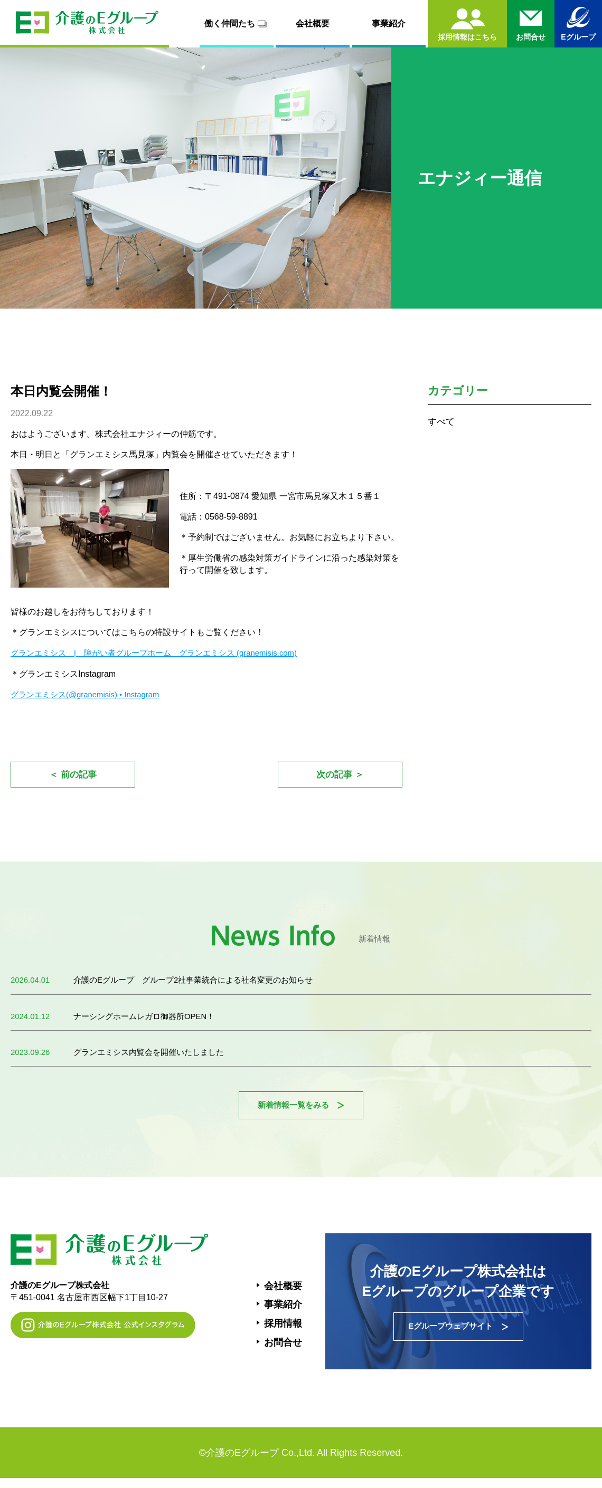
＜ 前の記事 (73, 775)
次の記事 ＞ (340, 775)
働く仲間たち (236, 23)
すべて (442, 421)
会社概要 (313, 23)
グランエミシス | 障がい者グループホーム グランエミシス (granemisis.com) (163, 652)
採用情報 (283, 1331)
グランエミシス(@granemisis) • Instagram (90, 693)
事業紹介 (389, 23)
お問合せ (283, 1350)
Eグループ (578, 37)
